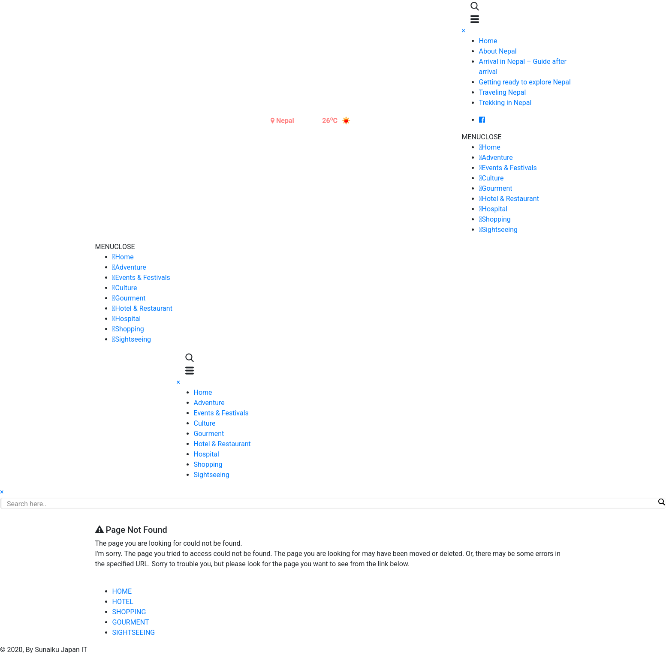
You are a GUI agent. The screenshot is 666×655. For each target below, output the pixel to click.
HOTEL (122, 602)
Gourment (497, 188)
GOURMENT (130, 622)
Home (488, 41)
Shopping (496, 219)
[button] (482, 137)
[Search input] (331, 504)
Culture (493, 178)
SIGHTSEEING (133, 632)
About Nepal (498, 51)
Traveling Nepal (502, 92)
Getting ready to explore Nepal (525, 82)
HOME (122, 591)
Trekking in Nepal (505, 103)
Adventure (497, 157)
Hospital (495, 209)
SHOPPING (129, 612)
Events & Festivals (509, 168)
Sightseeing (500, 229)
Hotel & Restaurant (510, 199)
